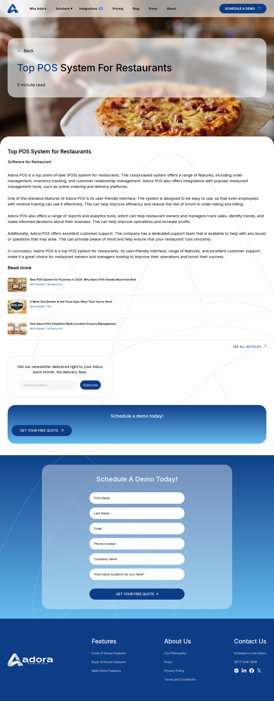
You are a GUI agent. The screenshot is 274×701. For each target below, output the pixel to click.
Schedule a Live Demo (250, 653)
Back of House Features (109, 662)
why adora (37, 8)
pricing (118, 8)
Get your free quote (39, 430)
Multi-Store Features (106, 671)
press (153, 8)
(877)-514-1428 (245, 662)
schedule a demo (243, 8)
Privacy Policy (174, 671)
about (171, 8)
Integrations (88, 8)
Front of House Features (109, 653)
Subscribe (90, 385)
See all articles (247, 347)
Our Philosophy (175, 653)
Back (28, 50)
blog (136, 8)
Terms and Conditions (180, 679)
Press (168, 662)
